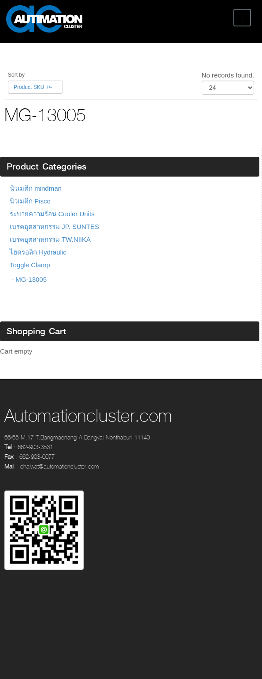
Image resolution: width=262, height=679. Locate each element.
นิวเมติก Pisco (30, 201)
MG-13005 (31, 279)
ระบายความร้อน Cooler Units (52, 214)
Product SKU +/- (33, 87)
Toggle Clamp (30, 265)
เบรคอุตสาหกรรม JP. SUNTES (54, 226)
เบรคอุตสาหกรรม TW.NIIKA (50, 239)
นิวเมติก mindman (36, 188)
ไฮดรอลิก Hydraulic (38, 252)
